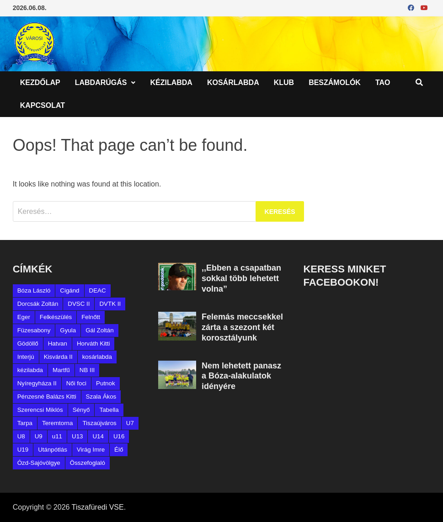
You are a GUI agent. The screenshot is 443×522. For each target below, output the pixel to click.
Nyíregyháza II (37, 383)
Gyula (68, 330)
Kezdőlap (40, 82)
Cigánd (69, 290)
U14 (97, 436)
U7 (130, 423)
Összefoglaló (87, 462)
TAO (382, 82)
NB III (87, 370)
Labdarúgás (101, 82)
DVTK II (110, 303)
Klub (284, 82)
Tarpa (24, 423)
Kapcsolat (42, 105)
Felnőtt (90, 317)
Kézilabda (171, 82)
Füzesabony (34, 330)
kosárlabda (97, 356)
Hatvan (57, 343)
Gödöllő (27, 343)
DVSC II (79, 303)
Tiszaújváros (99, 423)
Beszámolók (335, 82)
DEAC (97, 290)
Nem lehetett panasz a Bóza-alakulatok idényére (241, 376)
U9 (39, 436)
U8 (21, 436)
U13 (77, 436)
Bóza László (34, 290)
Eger (23, 317)
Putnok (105, 383)
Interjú (25, 356)
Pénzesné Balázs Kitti (46, 396)
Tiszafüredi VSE (98, 507)
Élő (118, 449)
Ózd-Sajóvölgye (38, 462)
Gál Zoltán (99, 330)
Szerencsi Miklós (40, 409)
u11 (57, 436)
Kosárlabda (233, 82)
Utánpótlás (52, 449)
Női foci (76, 383)
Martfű (61, 370)
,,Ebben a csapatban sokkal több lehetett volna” (241, 278)
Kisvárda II (58, 356)
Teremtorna (57, 423)
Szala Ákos (101, 396)
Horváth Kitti (93, 343)
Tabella (108, 409)
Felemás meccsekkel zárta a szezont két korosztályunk (242, 327)
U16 (118, 436)
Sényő (81, 409)
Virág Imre (91, 449)
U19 (22, 449)
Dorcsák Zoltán (38, 303)
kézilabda (30, 370)
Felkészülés (56, 317)
